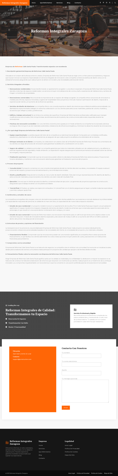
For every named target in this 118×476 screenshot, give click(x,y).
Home (41, 445)
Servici (41, 448)
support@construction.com (22, 359)
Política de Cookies (71, 452)
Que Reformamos (46, 3)
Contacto (78, 3)
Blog (68, 3)
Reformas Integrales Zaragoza (14, 3)
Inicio (34, 3)
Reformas (18, 66)
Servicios (59, 3)
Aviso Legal (68, 445)
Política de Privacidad (72, 448)
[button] (115, 3)
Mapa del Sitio (69, 455)
